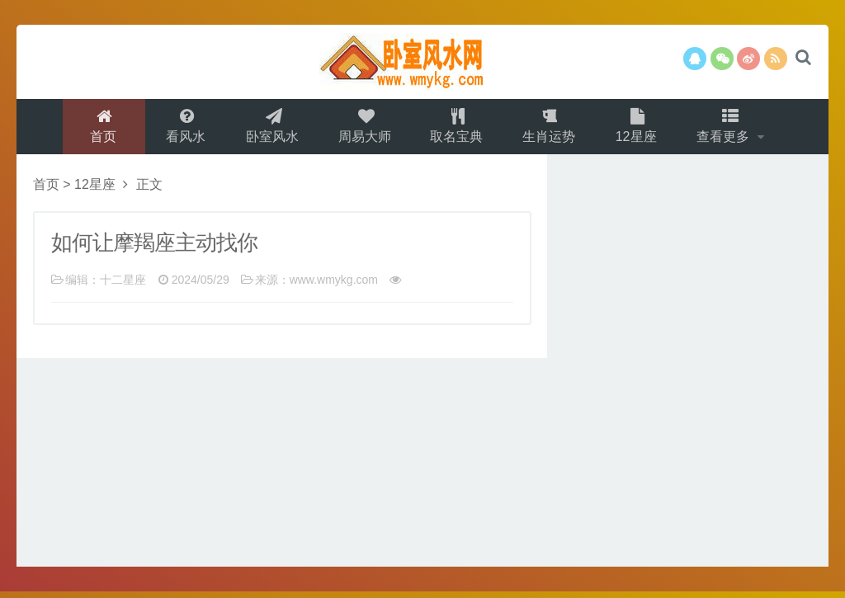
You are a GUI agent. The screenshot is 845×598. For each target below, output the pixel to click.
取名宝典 (457, 129)
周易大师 (363, 129)
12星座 (639, 129)
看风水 (181, 129)
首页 (98, 129)
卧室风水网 (422, 62)
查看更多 (729, 129)
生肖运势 (551, 129)
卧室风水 (269, 129)
